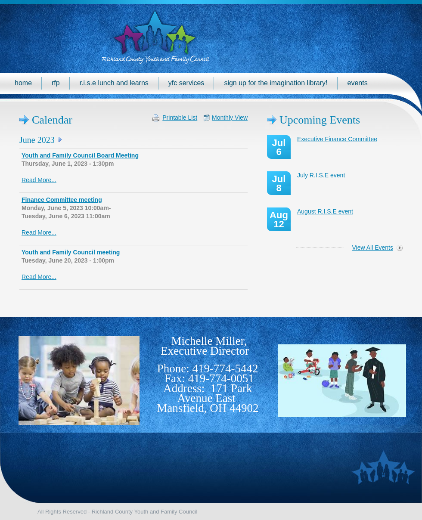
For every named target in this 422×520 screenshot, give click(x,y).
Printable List (179, 117)
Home (23, 83)
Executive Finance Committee (337, 139)
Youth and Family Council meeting (71, 252)
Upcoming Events (319, 120)
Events (358, 83)
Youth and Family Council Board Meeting (80, 155)
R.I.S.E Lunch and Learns (114, 83)
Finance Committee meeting (62, 199)
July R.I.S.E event (321, 175)
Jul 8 (279, 183)
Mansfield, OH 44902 (207, 408)
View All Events (372, 247)
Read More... (39, 179)
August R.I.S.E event (325, 211)
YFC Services (186, 83)
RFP (56, 83)
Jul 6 (279, 147)
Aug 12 (279, 219)
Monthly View (230, 117)
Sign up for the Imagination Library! (275, 83)
